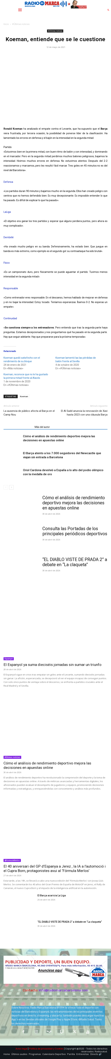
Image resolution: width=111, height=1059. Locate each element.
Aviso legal (21, 1048)
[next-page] (11, 487)
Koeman (24, 396)
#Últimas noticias (21, 24)
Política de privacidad (40, 1048)
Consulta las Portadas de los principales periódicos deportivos (74, 531)
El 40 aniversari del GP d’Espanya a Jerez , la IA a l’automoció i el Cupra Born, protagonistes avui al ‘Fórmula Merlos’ (55, 868)
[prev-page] (6, 487)
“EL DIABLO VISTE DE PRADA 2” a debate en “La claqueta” (74, 562)
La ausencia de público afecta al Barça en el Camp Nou (29, 412)
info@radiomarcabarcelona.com (63, 990)
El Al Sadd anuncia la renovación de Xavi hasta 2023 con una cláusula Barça (84, 412)
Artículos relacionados (18, 427)
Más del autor (42, 427)
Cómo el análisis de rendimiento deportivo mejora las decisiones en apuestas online (73, 503)
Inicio (6, 24)
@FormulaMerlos (12, 860)
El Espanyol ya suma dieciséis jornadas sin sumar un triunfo (52, 665)
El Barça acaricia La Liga (51, 895)
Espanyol (9, 658)
